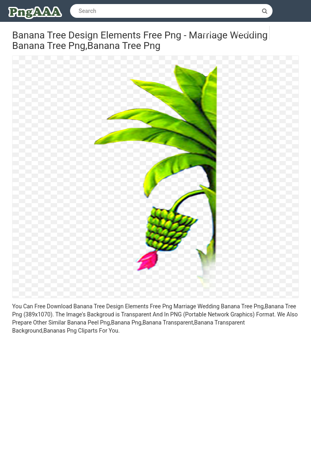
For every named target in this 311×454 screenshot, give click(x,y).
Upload (290, 33)
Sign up (246, 33)
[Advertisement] (155, 395)
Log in (211, 33)
